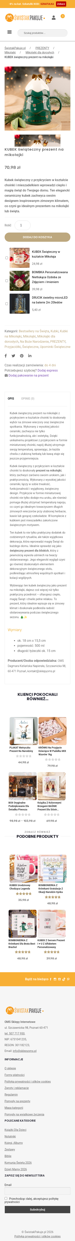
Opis (11, 398)
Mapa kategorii (14, 1107)
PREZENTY (42, 48)
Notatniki (10, 1136)
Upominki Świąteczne (55, 347)
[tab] (11, 398)
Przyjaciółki (13, 347)
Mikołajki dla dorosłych (40, 52)
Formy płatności (15, 1075)
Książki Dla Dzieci (15, 1129)
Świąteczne (30, 347)
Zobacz (61, 4)
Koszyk (60, 15)
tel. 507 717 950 (15, 1033)
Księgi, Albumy (14, 1142)
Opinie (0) (27, 398)
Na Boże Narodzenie (34, 341)
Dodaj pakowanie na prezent (29, 375)
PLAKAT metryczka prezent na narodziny (21, 749)
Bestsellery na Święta (34, 331)
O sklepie (10, 1068)
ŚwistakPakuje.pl (15, 48)
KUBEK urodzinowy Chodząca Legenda (20, 887)
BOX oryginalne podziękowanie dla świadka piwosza (19, 806)
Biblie (8, 1156)
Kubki (55, 331)
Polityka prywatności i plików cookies (28, 1081)
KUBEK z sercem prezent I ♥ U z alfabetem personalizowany (51, 944)
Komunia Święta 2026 (18, 1162)
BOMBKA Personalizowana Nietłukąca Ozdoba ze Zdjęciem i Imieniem (50, 277)
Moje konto (54, 18)
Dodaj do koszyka (37, 237)
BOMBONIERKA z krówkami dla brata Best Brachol (22, 944)
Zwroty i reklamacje (17, 1088)
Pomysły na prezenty (17, 1101)
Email (8, 1185)
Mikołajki (10, 52)
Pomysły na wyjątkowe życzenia (24, 1114)
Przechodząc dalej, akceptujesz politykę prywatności (32, 1200)
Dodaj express (48, 370)
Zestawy (10, 1149)
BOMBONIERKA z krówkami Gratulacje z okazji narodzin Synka (51, 888)
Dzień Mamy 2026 (16, 1169)
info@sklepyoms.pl (24, 1051)
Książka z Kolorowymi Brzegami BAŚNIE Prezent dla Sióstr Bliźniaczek (49, 806)
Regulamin (11, 1094)
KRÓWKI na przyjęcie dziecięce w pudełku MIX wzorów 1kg (52, 751)
